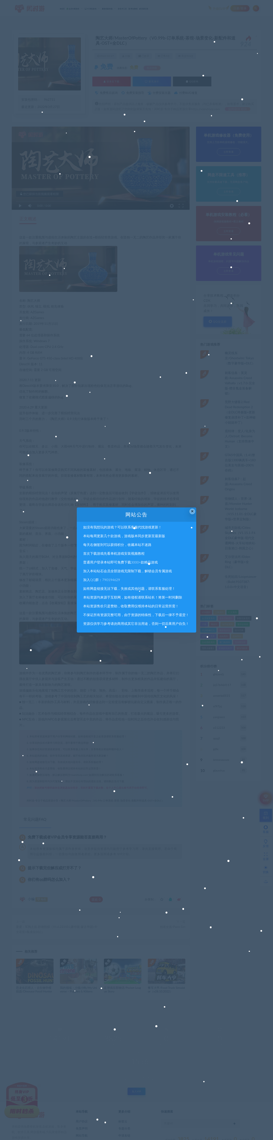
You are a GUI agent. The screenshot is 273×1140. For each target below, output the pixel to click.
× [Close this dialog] (192, 511)
